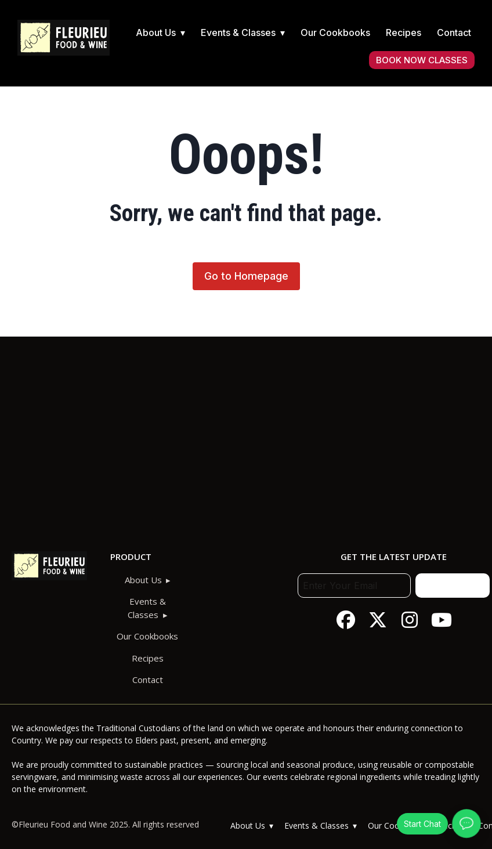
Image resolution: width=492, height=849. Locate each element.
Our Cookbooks (335, 32)
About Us (156, 32)
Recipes (403, 32)
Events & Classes (238, 32)
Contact (454, 32)
